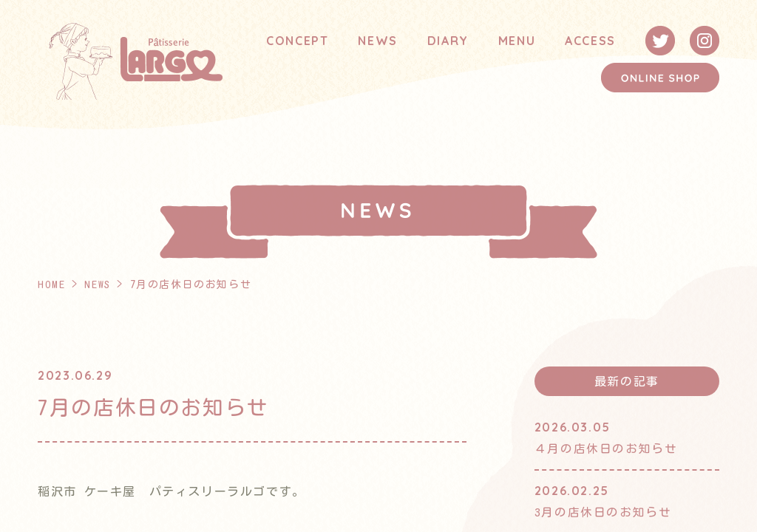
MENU (516, 40)
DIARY (448, 40)
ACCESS (590, 40)
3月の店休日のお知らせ (603, 511)
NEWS (377, 40)
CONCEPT (297, 40)
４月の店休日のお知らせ (606, 448)
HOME (51, 284)
